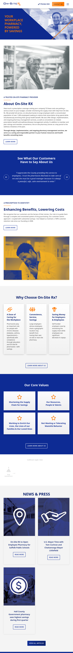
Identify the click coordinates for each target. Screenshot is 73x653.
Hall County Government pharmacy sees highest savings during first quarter (19, 617)
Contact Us (58, 4)
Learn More (10, 142)
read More (53, 559)
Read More (19, 556)
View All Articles (36, 645)
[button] (67, 4)
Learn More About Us (36, 367)
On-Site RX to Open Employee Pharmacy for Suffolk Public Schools (19, 546)
